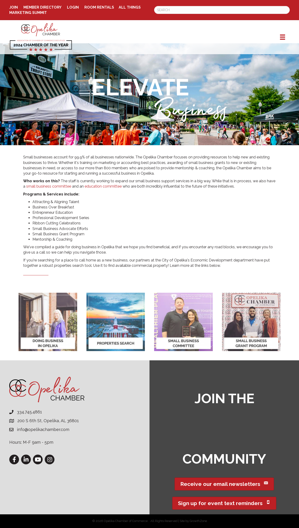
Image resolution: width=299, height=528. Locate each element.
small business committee (48, 186)
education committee (103, 186)
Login (73, 7)
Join (13, 7)
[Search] (222, 10)
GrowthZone (198, 521)
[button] (224, 484)
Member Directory (42, 7)
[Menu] (282, 37)
